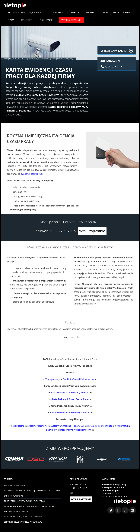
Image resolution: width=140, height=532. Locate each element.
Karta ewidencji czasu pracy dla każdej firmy (56, 60)
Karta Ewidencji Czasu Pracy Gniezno (70, 394)
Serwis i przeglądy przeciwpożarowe (23, 524)
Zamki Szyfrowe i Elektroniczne (78, 381)
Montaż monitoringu (116, 14)
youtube (132, 514)
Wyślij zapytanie (71, 22)
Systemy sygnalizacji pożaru (25, 14)
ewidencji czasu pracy (32, 175)
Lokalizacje (45, 22)
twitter (110, 514)
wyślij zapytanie (92, 232)
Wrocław (70, 414)
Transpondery (52, 381)
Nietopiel (16, 7)
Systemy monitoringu (15, 487)
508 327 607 (59, 232)
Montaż (91, 14)
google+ (125, 514)
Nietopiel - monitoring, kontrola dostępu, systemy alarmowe (123, 505)
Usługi (75, 14)
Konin (70, 401)
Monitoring (56, 14)
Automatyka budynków (16, 513)
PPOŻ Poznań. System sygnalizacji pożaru (25, 503)
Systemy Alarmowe (37, 428)
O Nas (11, 22)
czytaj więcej (68, 339)
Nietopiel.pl (8, 60)
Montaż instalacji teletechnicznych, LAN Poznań (29, 508)
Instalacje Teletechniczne (100, 428)
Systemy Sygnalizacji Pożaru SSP (67, 428)
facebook (118, 514)
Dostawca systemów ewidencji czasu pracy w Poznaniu (32, 493)
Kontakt (26, 22)
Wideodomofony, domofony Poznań (23, 519)
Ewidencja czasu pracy (29, 60)
